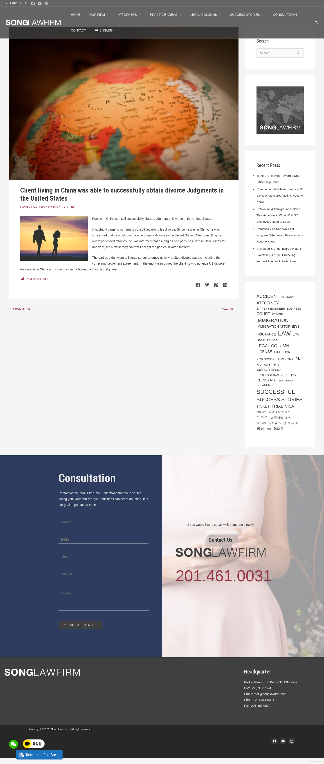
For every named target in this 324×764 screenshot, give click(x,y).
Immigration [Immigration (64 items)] (272, 326)
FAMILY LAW (29, 207)
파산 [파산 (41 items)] (260, 434)
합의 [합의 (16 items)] (269, 434)
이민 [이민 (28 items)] (282, 429)
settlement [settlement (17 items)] (286, 386)
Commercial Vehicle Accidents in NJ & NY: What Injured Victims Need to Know (279, 196)
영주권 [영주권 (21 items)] (272, 429)
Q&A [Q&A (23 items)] (293, 381)
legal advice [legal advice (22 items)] (266, 346)
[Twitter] (210, 285)
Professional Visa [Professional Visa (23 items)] (272, 381)
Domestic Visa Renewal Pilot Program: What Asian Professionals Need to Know (276, 235)
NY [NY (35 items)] (259, 371)
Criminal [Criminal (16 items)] (278, 320)
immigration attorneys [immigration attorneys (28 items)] (278, 332)
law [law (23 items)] (296, 340)
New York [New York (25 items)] (285, 365)
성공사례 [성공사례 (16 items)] (261, 429)
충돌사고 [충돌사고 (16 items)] (293, 429)
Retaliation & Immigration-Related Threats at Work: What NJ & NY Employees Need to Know (280, 215)
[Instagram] (46, 3)
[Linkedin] (225, 285)
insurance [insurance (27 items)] (266, 340)
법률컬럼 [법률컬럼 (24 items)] (277, 423)
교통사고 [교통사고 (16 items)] (261, 418)
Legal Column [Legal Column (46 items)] (272, 351)
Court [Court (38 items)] (263, 319)
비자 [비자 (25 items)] (288, 423)
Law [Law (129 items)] (284, 339)
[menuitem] (80, 30)
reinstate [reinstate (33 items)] (266, 386)
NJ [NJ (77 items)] (298, 364)
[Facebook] (33, 3)
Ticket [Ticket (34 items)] (263, 412)
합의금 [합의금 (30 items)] (279, 434)
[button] (316, 22)
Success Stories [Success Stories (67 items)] (279, 405)
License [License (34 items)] (264, 358)
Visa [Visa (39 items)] (289, 412)
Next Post (229, 308)
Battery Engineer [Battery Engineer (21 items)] (270, 314)
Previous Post (21, 308)
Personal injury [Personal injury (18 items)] (268, 376)
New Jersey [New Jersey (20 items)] (265, 365)
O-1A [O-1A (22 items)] (267, 371)
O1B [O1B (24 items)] (275, 371)
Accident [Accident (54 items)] (267, 302)
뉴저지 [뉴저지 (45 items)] (262, 423)
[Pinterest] (218, 285)
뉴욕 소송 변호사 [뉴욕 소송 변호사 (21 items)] (279, 417)
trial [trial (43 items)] (277, 412)
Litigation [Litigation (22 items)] (282, 358)
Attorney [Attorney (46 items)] (267, 309)
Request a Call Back (39, 754)
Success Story (50, 207)
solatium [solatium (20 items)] (263, 391)
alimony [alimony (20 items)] (287, 303)
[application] (103, 15)
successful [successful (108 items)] (275, 398)
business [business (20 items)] (294, 314)
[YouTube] (40, 3)
